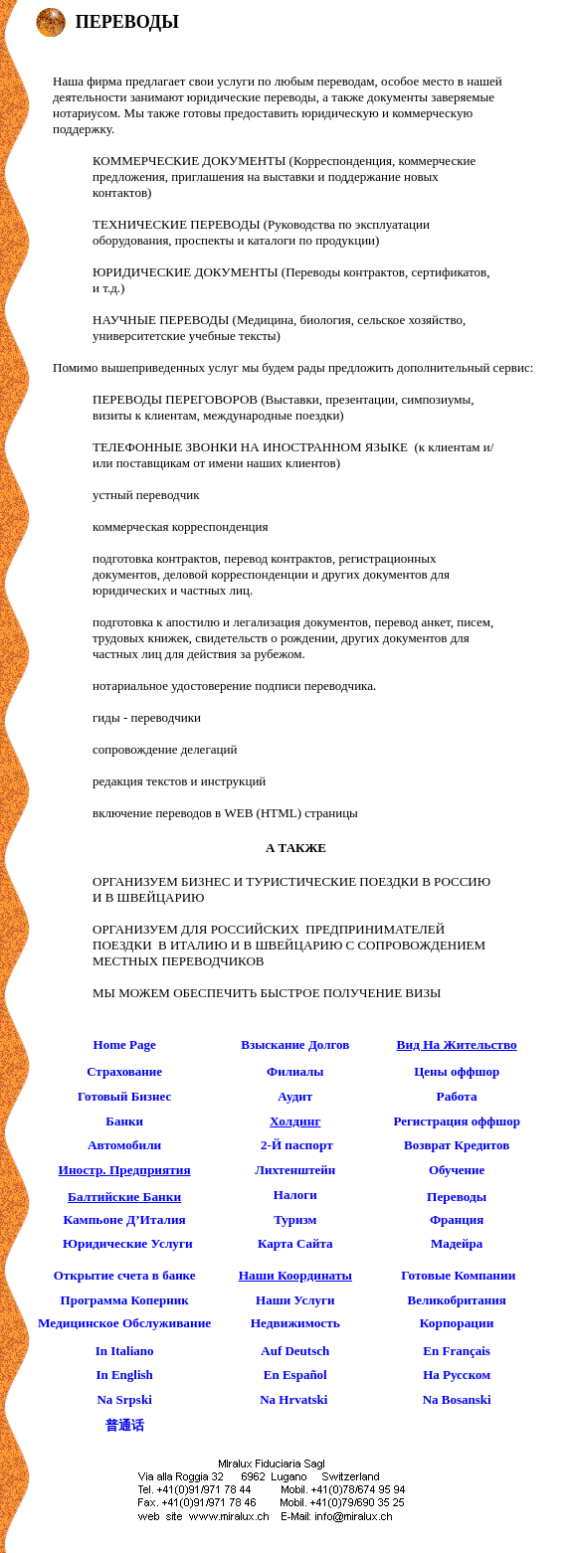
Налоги (295, 1194)
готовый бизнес (124, 1096)
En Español (295, 1374)
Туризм (295, 1219)
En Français (456, 1350)
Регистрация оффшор (456, 1121)
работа (457, 1096)
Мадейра (456, 1243)
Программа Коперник (125, 1300)
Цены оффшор (456, 1071)
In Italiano (124, 1350)
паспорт (308, 1144)
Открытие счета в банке (125, 1275)
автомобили (124, 1144)
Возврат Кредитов (456, 1144)
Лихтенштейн (295, 1169)
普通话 (124, 1425)
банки (124, 1121)
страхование (124, 1071)
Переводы (456, 1196)
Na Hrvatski (293, 1399)
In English (123, 1374)
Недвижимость (295, 1322)
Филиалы (295, 1071)
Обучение (456, 1169)
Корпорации (457, 1322)
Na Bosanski (457, 1399)
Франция (456, 1219)
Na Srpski (123, 1399)
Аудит (295, 1096)
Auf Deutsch (295, 1350)
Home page (125, 1044)
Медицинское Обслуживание (124, 1322)
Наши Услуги (295, 1300)
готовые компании (458, 1275)
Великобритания (456, 1300)
